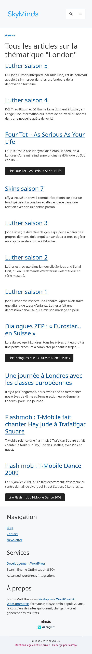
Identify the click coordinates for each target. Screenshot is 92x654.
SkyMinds (10, 35)
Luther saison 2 (26, 257)
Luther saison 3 (26, 223)
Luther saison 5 (26, 66)
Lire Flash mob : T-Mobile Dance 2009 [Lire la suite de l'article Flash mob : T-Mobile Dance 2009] (34, 497)
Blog (10, 528)
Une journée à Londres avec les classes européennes (43, 379)
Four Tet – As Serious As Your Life (45, 138)
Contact (12, 534)
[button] (71, 14)
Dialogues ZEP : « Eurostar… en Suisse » (43, 329)
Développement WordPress (26, 563)
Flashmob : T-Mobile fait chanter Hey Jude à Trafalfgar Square (45, 424)
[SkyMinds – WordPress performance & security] (24, 13)
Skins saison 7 (24, 188)
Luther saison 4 (26, 100)
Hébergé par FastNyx (64, 645)
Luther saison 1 (26, 292)
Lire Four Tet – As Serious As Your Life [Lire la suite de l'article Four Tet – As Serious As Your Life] (34, 171)
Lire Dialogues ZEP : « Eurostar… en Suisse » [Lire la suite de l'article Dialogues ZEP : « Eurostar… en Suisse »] (39, 358)
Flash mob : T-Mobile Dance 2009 (43, 469)
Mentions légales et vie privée (32, 645)
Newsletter (14, 540)
